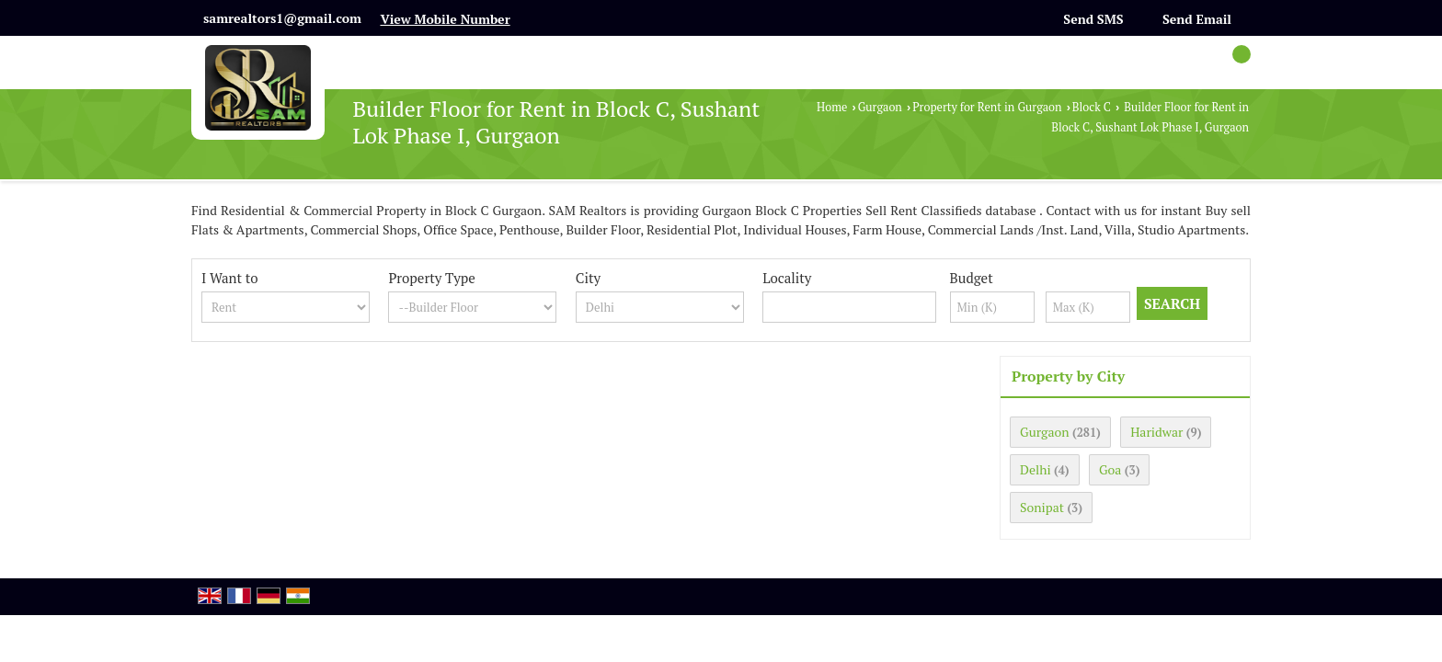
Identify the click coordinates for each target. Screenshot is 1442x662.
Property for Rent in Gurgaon (986, 107)
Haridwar (1156, 431)
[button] (444, 19)
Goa (1110, 469)
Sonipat (1042, 507)
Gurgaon (880, 107)
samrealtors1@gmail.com (282, 18)
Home (832, 107)
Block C (1091, 107)
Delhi (1035, 469)
